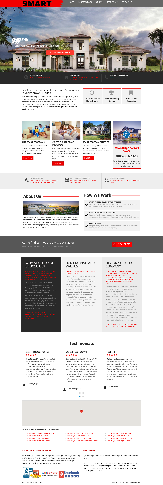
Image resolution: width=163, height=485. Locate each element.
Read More (27, 158)
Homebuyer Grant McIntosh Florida (119, 438)
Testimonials (112, 2)
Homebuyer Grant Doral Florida (118, 436)
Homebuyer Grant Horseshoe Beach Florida (82, 441)
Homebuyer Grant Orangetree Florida (80, 433)
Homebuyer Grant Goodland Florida (79, 438)
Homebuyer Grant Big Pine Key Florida (40, 433)
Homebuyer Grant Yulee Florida (38, 438)
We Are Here (124, 244)
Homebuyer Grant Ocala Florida (78, 436)
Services (98, 2)
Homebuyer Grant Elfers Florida (38, 441)
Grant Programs (84, 2)
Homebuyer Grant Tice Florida (37, 436)
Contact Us (127, 2)
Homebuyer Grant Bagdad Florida (119, 441)
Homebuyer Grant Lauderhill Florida (119, 433)
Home (71, 2)
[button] (81, 411)
